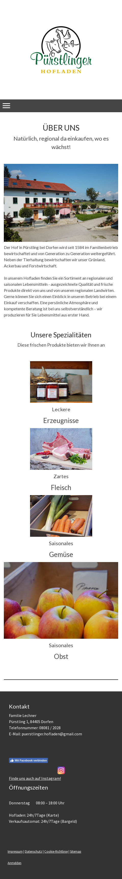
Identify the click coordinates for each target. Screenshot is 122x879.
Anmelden (14, 863)
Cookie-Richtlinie (56, 851)
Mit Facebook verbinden (28, 760)
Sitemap (75, 851)
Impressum (15, 851)
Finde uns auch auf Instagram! (35, 778)
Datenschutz (33, 851)
